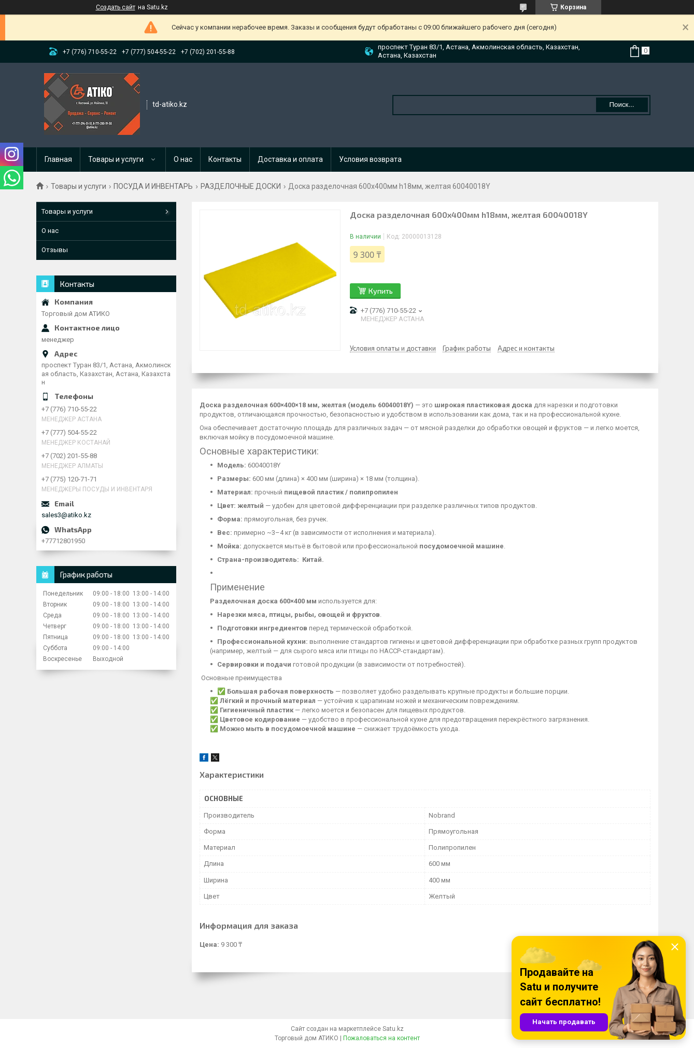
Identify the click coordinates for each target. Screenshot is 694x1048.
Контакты (225, 159)
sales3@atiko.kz (66, 515)
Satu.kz (393, 1028)
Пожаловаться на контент (381, 1038)
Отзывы (54, 250)
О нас (183, 159)
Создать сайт (115, 7)
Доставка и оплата (290, 159)
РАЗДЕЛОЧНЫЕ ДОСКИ (241, 186)
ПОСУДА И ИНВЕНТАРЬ (153, 186)
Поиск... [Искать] (621, 104)
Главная (58, 159)
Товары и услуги (116, 159)
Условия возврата (370, 159)
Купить (381, 290)
